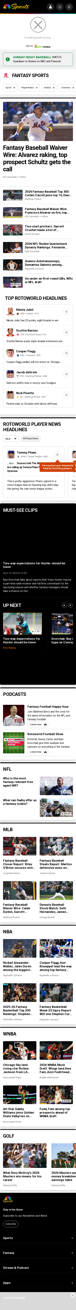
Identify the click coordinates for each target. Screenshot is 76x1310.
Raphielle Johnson (34, 244)
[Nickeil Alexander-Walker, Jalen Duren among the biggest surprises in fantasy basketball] (19, 924)
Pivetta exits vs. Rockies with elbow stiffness (31, 379)
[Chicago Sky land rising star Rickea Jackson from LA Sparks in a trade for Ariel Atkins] (19, 1026)
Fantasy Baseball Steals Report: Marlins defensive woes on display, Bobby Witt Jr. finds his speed (56, 840)
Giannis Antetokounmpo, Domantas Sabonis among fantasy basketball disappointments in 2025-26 (45, 238)
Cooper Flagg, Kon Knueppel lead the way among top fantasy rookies (56, 942)
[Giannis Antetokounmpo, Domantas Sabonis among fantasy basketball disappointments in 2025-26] (13, 240)
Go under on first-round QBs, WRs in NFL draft (49, 256)
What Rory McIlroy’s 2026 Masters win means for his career (22, 1152)
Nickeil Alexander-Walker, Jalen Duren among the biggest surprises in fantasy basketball (17, 942)
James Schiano (47, 849)
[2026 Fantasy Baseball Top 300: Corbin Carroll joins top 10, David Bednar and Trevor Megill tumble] (13, 171)
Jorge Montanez (11, 849)
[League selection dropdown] (11, 414)
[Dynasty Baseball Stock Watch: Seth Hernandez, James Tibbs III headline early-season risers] (56, 866)
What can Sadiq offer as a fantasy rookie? (20, 777)
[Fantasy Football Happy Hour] (13, 691)
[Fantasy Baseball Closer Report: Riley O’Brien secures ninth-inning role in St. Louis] (19, 822)
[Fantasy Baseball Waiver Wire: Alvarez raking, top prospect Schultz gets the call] (38, 97)
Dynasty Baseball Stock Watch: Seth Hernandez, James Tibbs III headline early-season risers (54, 884)
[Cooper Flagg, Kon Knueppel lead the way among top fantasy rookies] (56, 924)
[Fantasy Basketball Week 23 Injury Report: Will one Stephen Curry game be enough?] (56, 968)
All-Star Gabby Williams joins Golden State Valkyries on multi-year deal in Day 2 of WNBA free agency (19, 1088)
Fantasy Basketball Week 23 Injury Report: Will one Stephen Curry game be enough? (56, 986)
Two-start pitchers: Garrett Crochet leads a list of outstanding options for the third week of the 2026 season (48, 204)
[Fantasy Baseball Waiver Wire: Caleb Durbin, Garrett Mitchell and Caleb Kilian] (19, 866)
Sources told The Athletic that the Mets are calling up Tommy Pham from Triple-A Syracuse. (33, 443)
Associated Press (12, 1053)
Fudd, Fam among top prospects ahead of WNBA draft (55, 1088)
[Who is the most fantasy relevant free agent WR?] (56, 761)
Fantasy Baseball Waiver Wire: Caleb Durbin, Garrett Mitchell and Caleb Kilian (16, 884)
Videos (49, 63)
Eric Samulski (10, 152)
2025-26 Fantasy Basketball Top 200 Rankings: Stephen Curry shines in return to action (19, 986)
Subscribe (11, 1199)
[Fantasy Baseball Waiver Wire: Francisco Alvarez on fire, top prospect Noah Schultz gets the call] (13, 188)
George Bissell (47, 893)
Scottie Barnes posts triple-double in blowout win (34, 317)
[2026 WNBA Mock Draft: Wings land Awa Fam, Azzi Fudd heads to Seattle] (56, 1026)
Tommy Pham (26, 428)
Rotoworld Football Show (45, 710)
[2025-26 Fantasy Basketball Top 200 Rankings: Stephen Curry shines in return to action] (19, 968)
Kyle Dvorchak (32, 227)
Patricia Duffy (10, 1161)
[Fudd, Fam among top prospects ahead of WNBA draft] (56, 1070)
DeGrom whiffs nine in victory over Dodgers (31, 358)
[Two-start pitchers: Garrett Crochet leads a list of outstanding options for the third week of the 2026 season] (13, 205)
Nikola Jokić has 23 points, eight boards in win (32, 296)
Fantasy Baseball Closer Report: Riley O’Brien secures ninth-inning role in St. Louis (19, 840)
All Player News (30, 414)
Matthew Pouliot (33, 174)
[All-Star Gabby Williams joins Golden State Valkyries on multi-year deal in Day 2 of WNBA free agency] (19, 1070)
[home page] (16, 7)
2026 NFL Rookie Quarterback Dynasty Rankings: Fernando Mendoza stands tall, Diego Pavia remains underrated (48, 221)
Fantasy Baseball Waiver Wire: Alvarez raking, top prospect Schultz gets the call (37, 134)
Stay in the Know (13, 1185)
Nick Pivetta (25, 369)
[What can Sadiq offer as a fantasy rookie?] (56, 783)
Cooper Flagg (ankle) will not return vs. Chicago (33, 337)
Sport (10, 63)
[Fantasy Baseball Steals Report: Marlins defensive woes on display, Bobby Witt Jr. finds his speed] (56, 822)
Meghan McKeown (49, 1053)
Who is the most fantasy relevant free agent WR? (18, 757)
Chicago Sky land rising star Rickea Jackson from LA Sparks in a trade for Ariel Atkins (17, 1044)
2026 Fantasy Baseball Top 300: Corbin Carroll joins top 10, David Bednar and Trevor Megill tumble (48, 169)
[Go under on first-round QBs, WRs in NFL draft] (13, 258)
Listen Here (39, 700)
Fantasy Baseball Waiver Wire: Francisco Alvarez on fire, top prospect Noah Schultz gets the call (47, 186)
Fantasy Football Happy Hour (48, 682)
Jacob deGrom (26, 348)
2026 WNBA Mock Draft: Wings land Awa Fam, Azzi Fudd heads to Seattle (55, 1044)
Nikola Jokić (25, 285)
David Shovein (32, 209)
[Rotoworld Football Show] (13, 718)
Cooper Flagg (25, 327)
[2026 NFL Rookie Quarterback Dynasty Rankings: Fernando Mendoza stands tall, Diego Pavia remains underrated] (13, 223)
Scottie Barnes (27, 306)
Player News (29, 63)
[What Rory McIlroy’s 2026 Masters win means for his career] (25, 1131)
